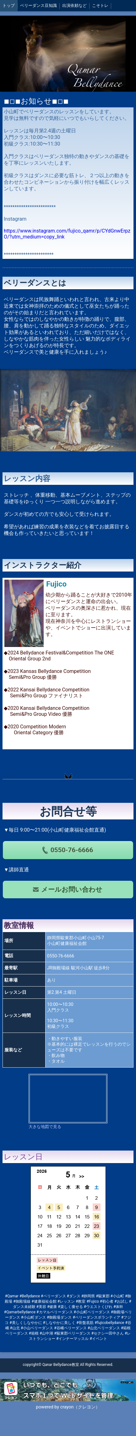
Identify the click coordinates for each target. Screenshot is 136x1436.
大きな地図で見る (45, 1126)
